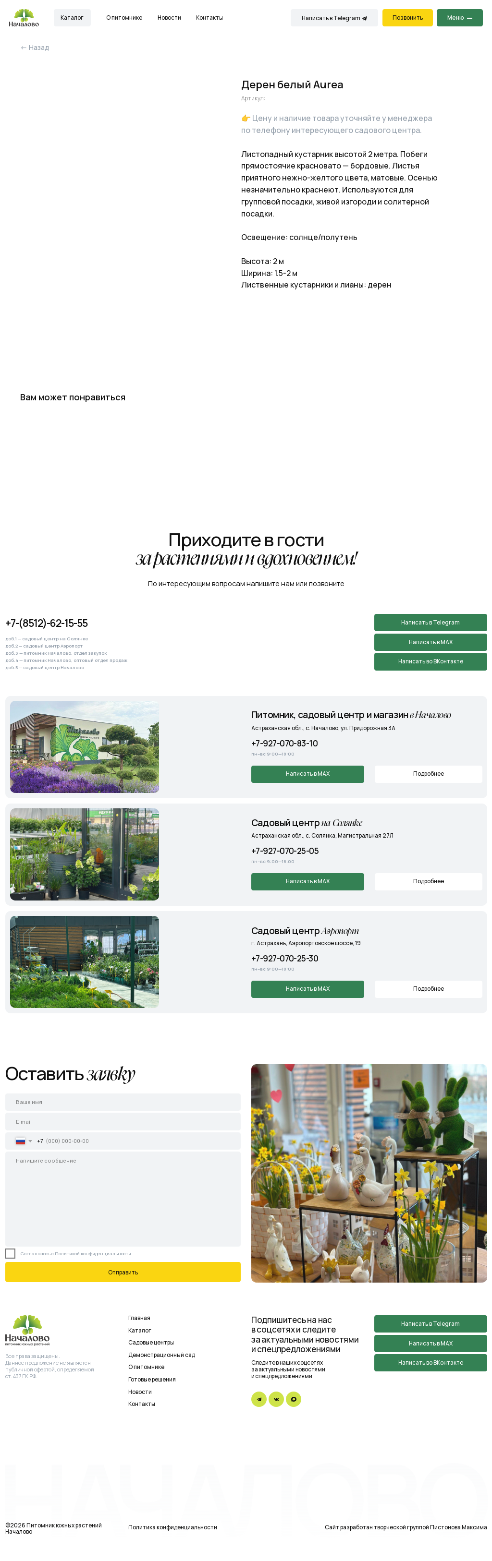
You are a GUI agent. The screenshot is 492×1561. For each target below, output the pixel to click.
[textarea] (123, 1199)
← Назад (34, 47)
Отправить (123, 1272)
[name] (123, 1102)
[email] (123, 1121)
